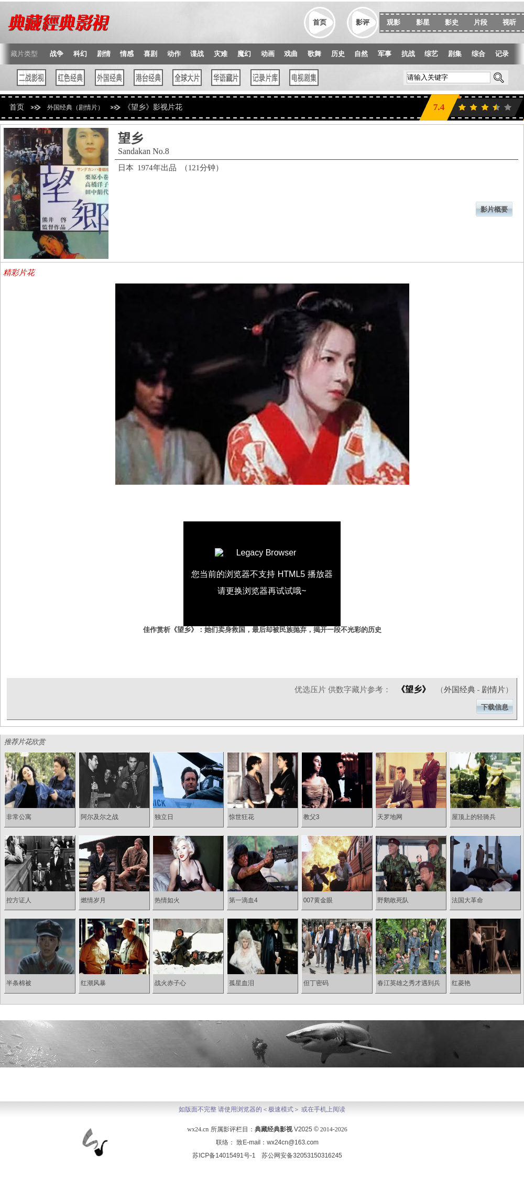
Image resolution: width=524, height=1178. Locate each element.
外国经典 (459, 689)
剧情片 (493, 689)
